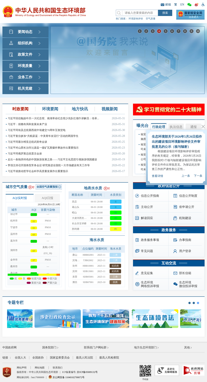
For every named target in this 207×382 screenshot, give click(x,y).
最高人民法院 (84, 357)
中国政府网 (9, 347)
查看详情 (157, 171)
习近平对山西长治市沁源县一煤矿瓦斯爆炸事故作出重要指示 (66, 148)
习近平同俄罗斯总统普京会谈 (66, 153)
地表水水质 (93, 188)
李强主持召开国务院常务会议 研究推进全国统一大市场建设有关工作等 (66, 165)
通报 (193, 127)
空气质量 (150, 18)
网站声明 (21, 367)
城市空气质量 (16, 187)
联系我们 (57, 367)
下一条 (198, 171)
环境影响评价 (136, 18)
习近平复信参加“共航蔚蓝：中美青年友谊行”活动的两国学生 (66, 136)
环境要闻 (50, 109)
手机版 (145, 372)
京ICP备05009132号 (87, 372)
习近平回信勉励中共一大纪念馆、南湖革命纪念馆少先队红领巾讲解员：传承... (66, 118)
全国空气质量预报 (49, 186)
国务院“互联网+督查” (167, 164)
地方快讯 (80, 109)
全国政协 (38, 357)
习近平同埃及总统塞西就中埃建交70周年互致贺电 (66, 130)
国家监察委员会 (60, 357)
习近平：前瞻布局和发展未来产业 (66, 124)
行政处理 (158, 127)
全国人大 (20, 357)
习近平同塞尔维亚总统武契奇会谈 (66, 142)
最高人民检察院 (109, 357)
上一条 (186, 171)
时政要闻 (20, 109)
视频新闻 (109, 109)
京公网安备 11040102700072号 (66, 377)
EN (182, 4)
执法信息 (176, 127)
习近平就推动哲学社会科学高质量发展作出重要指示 (66, 171)
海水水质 (97, 240)
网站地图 (39, 367)
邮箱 (166, 4)
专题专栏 (15, 302)
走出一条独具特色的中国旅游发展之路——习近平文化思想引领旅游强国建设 (66, 159)
